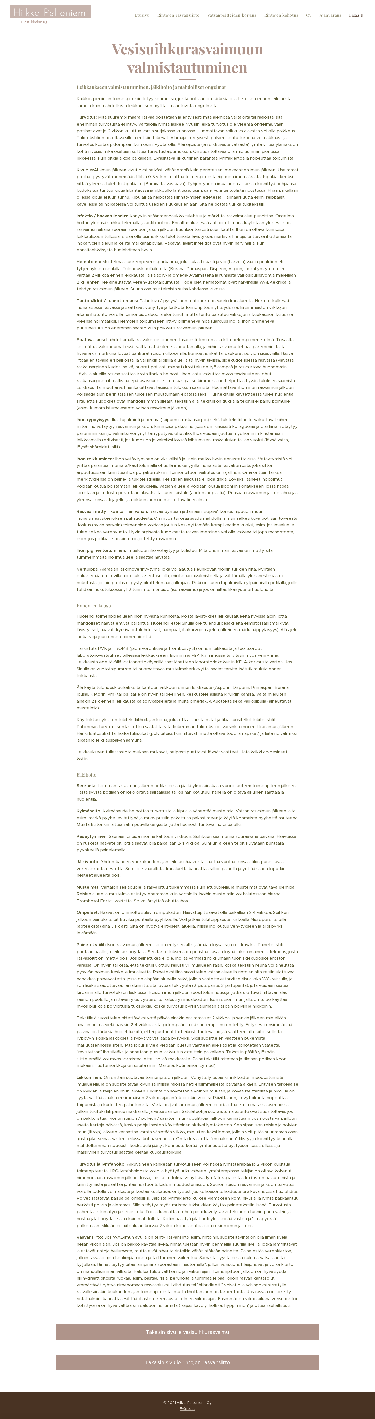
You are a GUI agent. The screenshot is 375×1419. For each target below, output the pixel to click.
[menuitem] (143, 15)
